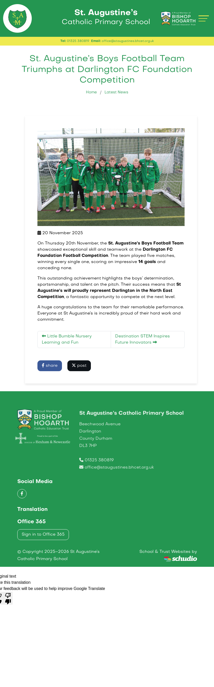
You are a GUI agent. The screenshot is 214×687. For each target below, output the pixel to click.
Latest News (116, 97)
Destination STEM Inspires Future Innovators (142, 344)
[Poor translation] (8, 602)
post (79, 370)
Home (91, 97)
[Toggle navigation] (204, 20)
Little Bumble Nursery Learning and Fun (67, 343)
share (50, 370)
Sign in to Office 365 (43, 539)
